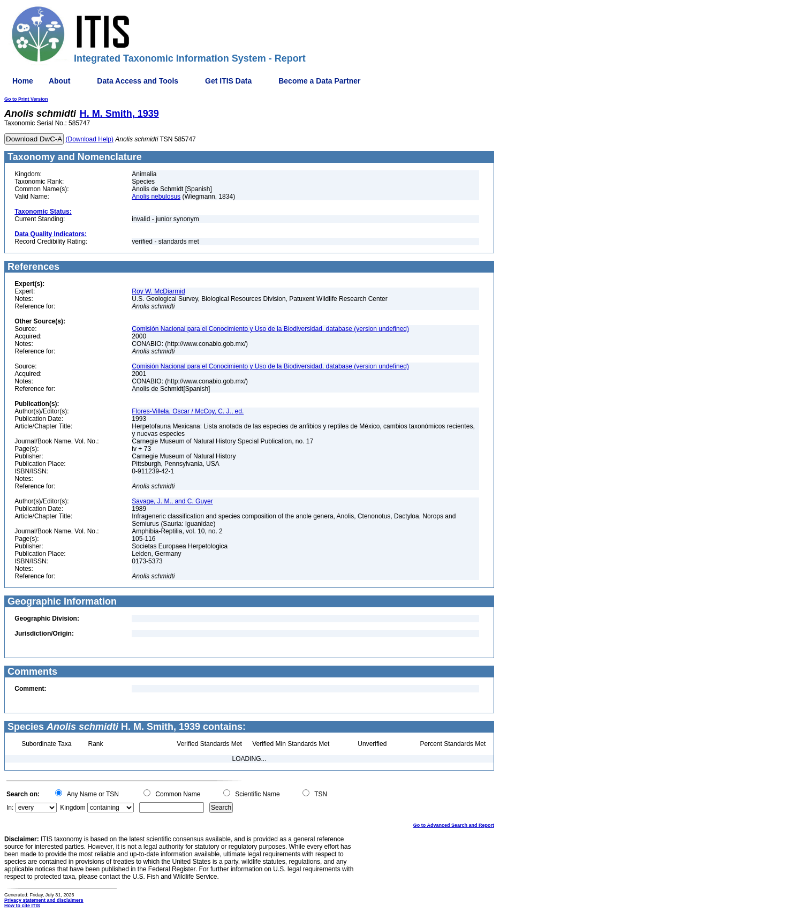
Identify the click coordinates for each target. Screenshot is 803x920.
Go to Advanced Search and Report (453, 825)
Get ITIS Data (228, 81)
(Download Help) (89, 139)
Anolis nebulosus (156, 196)
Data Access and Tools (137, 81)
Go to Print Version (26, 99)
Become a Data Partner (319, 81)
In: (9, 807)
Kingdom (72, 807)
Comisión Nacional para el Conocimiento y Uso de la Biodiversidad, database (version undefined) (270, 329)
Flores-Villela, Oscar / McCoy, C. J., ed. (188, 411)
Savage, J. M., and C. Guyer (172, 501)
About (59, 81)
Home (22, 81)
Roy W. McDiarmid (158, 291)
